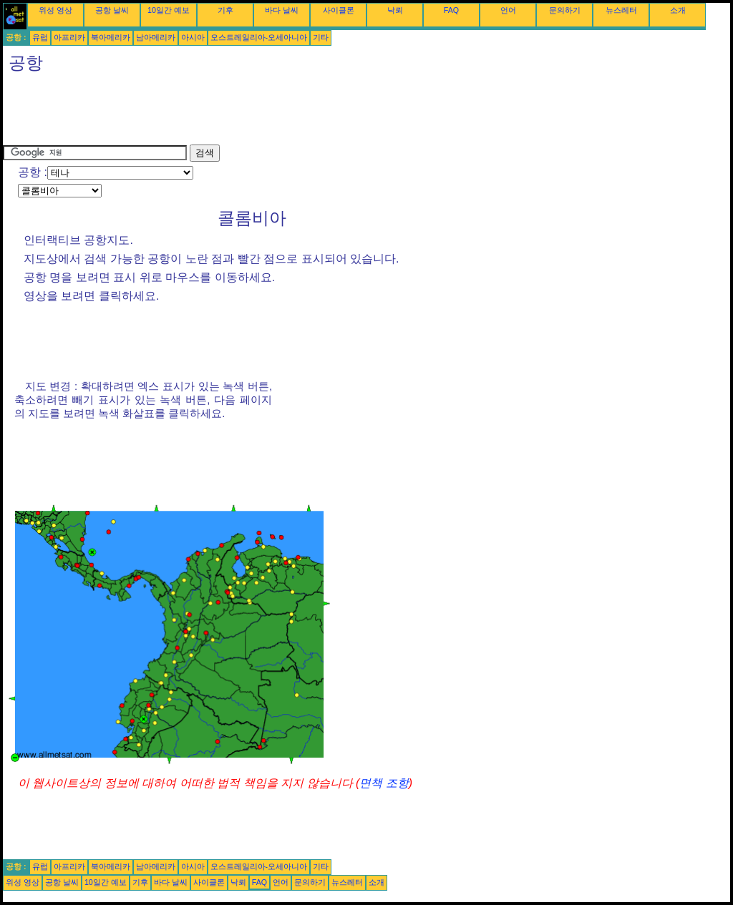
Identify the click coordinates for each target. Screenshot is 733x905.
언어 (508, 10)
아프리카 (69, 37)
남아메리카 (155, 37)
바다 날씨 (281, 10)
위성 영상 (55, 10)
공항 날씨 (112, 10)
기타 (321, 37)
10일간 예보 (168, 10)
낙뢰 (395, 10)
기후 (225, 10)
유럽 (40, 37)
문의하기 (565, 10)
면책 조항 (383, 783)
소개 (678, 10)
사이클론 (338, 10)
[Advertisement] (263, 112)
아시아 (193, 37)
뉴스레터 (621, 10)
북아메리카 (110, 37)
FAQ (451, 10)
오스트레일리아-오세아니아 (259, 37)
